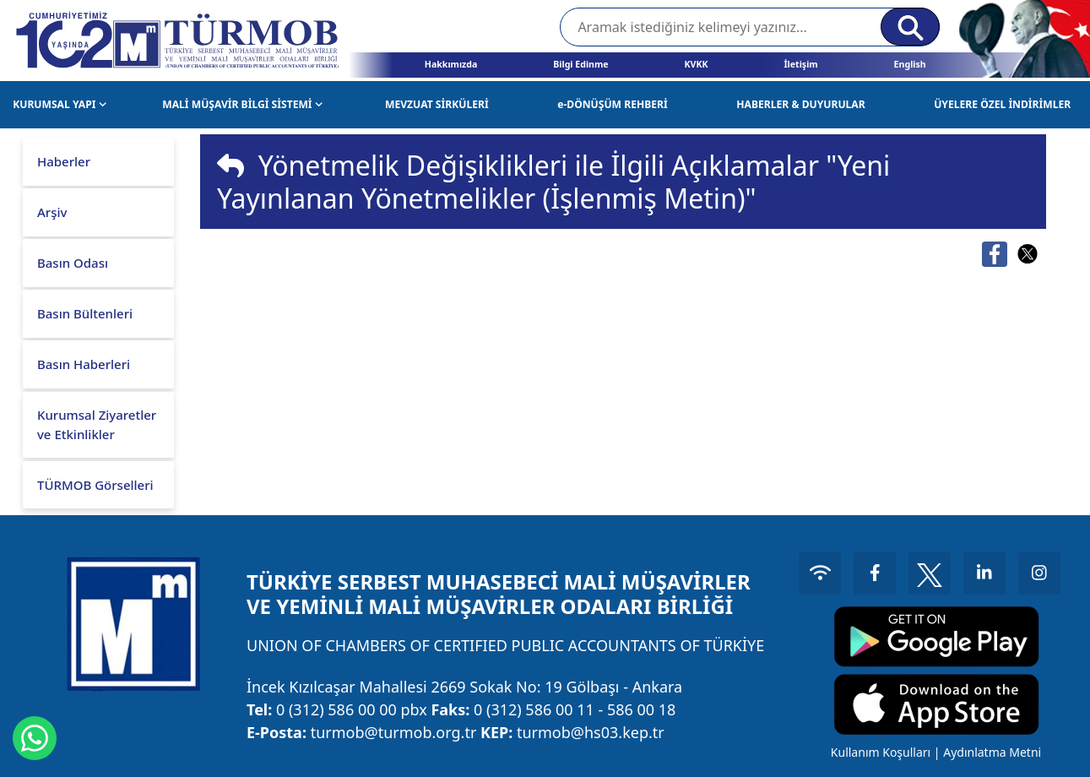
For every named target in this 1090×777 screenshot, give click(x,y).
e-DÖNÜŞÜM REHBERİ (612, 104)
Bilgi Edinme (580, 64)
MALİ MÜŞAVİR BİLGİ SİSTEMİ (242, 104)
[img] (230, 165)
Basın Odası (72, 262)
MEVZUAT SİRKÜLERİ (437, 104)
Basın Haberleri (83, 364)
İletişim (800, 64)
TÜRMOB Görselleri (95, 484)
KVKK (696, 64)
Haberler (63, 161)
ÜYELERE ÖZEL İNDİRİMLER (1002, 104)
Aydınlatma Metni (992, 752)
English (910, 64)
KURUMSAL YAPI (59, 104)
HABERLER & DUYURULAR (800, 104)
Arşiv (52, 212)
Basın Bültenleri (85, 313)
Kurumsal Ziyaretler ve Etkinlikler (96, 424)
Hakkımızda (451, 64)
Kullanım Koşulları (880, 752)
